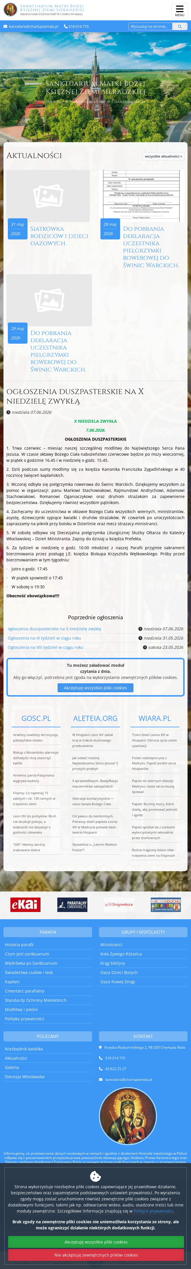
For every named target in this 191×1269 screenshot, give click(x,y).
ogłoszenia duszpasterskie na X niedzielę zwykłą (75, 396)
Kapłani (12, 981)
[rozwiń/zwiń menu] (179, 10)
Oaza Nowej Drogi (117, 981)
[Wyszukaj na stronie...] (150, 26)
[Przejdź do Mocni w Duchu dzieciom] (166, 905)
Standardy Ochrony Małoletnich (36, 1000)
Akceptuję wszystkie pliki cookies (95, 688)
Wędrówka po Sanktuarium (31, 963)
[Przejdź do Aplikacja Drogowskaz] (119, 905)
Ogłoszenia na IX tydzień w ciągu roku (44, 638)
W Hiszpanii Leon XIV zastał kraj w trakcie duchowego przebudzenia (92, 740)
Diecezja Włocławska (25, 1076)
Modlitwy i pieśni (21, 1009)
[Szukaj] (180, 26)
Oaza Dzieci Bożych (119, 972)
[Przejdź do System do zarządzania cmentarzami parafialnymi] (72, 905)
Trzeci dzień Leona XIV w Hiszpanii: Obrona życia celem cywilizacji (154, 740)
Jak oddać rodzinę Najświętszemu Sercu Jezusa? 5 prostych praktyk (95, 763)
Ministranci (111, 944)
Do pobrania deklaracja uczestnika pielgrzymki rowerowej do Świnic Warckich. (151, 247)
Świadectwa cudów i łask (29, 972)
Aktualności (34, 155)
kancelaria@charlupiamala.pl (33, 26)
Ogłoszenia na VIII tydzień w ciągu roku (45, 647)
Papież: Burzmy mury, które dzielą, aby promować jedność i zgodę (154, 809)
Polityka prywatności (24, 1018)
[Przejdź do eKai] (26, 905)
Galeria (12, 1067)
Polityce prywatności (153, 1211)
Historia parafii (19, 944)
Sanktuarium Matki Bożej (93, 10)
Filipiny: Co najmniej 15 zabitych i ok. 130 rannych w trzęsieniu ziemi (34, 798)
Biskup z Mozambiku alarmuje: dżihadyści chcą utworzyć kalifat (36, 758)
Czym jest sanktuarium (27, 954)
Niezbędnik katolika (24, 1049)
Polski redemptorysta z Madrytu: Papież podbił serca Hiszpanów (154, 763)
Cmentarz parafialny (24, 991)
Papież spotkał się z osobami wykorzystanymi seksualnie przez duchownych (153, 832)
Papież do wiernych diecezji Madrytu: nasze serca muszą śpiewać (153, 786)
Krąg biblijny (112, 963)
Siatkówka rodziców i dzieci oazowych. (59, 236)
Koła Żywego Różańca (121, 954)
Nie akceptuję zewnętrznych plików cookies (96, 1255)
